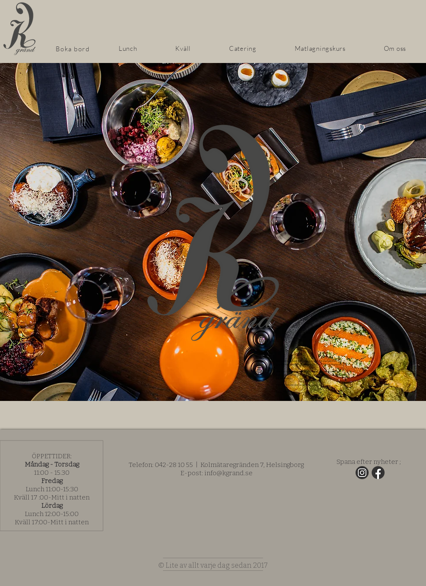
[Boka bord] (73, 48)
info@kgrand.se (228, 473)
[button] (183, 48)
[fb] (378, 472)
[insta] (362, 472)
